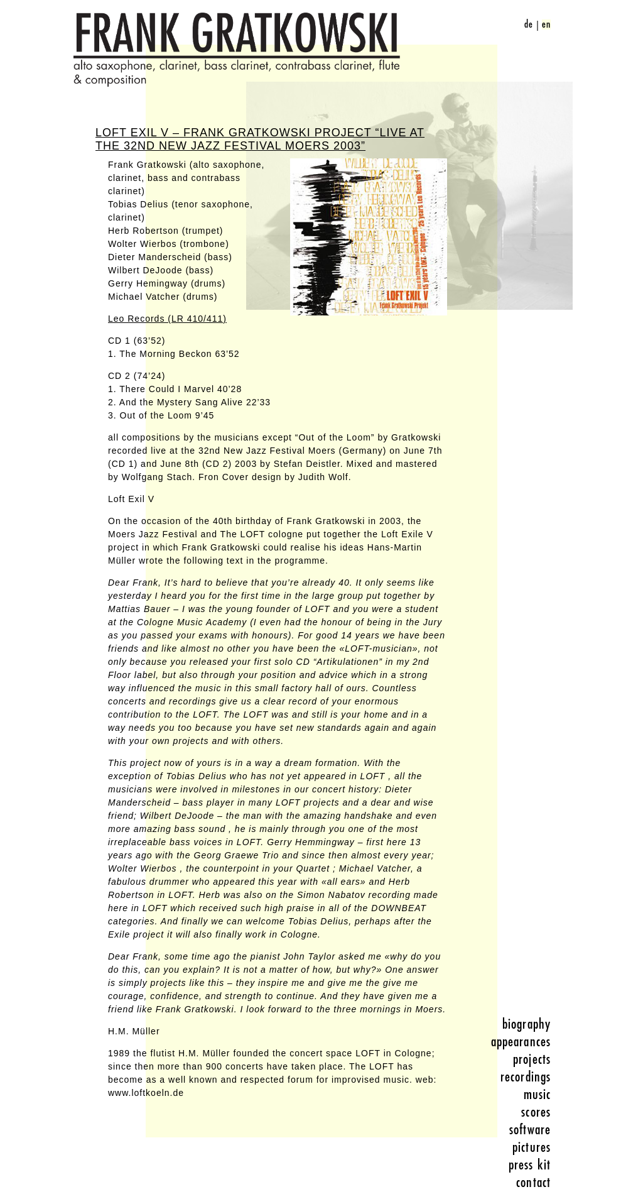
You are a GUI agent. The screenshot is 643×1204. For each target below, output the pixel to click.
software (530, 1130)
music (537, 1095)
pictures (531, 1147)
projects (532, 1059)
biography (526, 1024)
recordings (525, 1077)
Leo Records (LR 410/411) (167, 319)
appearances (521, 1042)
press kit (530, 1165)
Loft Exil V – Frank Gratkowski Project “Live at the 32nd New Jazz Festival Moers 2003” (259, 139)
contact (533, 1183)
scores (536, 1112)
